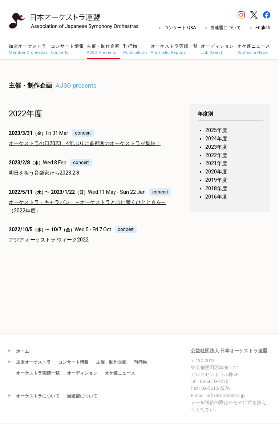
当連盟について (225, 27)
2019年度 (216, 180)
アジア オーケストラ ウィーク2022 (49, 240)
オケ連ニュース (120, 373)
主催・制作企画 (111, 362)
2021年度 (216, 163)
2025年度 (216, 130)
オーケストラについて (38, 396)
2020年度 (216, 172)
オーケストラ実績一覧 (38, 373)
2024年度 (216, 138)
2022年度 (216, 155)
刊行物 (140, 362)
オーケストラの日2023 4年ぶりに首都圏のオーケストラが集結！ (85, 143)
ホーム (22, 351)
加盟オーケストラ (33, 362)
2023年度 (216, 147)
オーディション (82, 373)
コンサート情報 (73, 362)
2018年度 (216, 188)
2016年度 (216, 197)
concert (83, 133)
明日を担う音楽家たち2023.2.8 (44, 173)
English (262, 27)
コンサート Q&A (180, 27)
